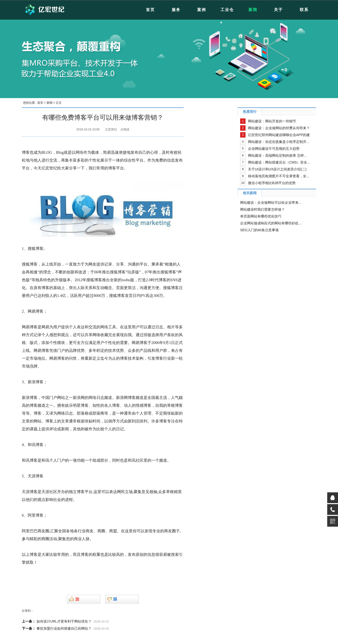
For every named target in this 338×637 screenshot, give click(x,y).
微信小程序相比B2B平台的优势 (272, 183)
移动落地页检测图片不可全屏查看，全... (278, 176)
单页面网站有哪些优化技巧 (260, 216)
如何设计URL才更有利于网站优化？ (64, 621)
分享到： (28, 610)
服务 (176, 10)
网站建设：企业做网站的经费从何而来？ (279, 128)
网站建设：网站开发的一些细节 (272, 121)
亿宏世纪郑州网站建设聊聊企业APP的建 (279, 135)
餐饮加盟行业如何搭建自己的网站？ (64, 628)
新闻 (252, 10)
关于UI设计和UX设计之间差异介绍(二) (277, 169)
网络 (79, 152)
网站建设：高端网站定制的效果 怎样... (277, 155)
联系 (304, 10)
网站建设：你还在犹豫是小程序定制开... (278, 142)
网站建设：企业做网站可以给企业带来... (270, 202)
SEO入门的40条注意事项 (259, 230)
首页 (150, 10)
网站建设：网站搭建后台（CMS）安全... (279, 162)
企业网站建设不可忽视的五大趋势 (273, 149)
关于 (278, 10)
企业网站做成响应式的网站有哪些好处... (270, 223)
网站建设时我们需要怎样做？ (262, 209)
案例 (201, 10)
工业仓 (227, 10)
